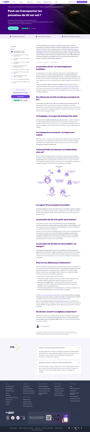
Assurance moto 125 (27, 403)
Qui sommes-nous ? (10, 386)
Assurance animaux (58, 393)
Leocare (10, 7)
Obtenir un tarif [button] (82, 2)
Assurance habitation (18, 7)
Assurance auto (26, 386)
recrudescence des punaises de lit (49, 266)
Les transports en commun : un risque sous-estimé (21, 63)
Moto (21, 2)
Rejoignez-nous (9, 399)
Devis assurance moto (28, 406)
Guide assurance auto (75, 388)
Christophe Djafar (45, 326)
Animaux (39, 2)
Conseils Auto (73, 390)
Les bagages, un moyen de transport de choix (21, 59)
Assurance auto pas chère (28, 390)
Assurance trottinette (59, 390)
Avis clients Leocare (10, 390)
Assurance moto (26, 399)
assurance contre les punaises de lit (67, 86)
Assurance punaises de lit (32, 7)
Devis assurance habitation (44, 388)
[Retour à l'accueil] (15, 413)
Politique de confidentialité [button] (47, 428)
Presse (7, 393)
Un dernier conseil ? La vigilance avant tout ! (21, 82)
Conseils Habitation (74, 396)
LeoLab (7, 404)
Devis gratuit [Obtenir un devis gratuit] (20, 96)
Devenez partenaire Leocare (12, 397)
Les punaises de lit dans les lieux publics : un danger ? (20, 76)
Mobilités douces (47, 2)
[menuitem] (20, 52)
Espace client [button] (70, 1)
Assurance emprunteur (59, 395)
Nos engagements (10, 388)
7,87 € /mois (24, 92)
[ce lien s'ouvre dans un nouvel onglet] (56, 416)
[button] (69, 428)
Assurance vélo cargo (59, 388)
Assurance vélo (57, 386)
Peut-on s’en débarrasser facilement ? (21, 79)
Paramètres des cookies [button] (37, 429)
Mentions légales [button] (13, 428)
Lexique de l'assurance (75, 400)
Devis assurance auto (27, 388)
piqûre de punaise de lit (62, 301)
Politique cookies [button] (59, 428)
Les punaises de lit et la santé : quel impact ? (21, 72)
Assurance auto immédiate (28, 393)
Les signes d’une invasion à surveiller (21, 69)
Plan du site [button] (37, 428)
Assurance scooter (27, 401)
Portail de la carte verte (75, 398)
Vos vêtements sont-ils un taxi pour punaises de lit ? (21, 55)
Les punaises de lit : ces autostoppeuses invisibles (19, 52)
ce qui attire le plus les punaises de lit (51, 295)
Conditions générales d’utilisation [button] (26, 428)
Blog (71, 386)
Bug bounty (8, 401)
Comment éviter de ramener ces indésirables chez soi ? (20, 66)
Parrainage (8, 395)
